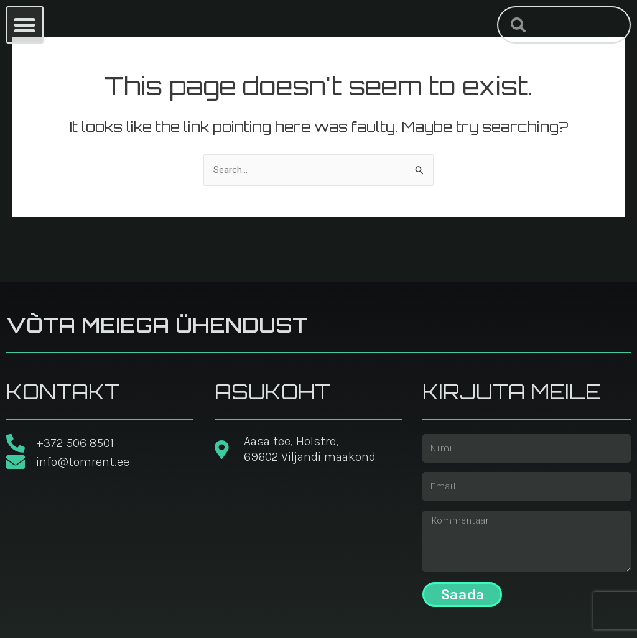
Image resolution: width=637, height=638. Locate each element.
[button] (25, 25)
